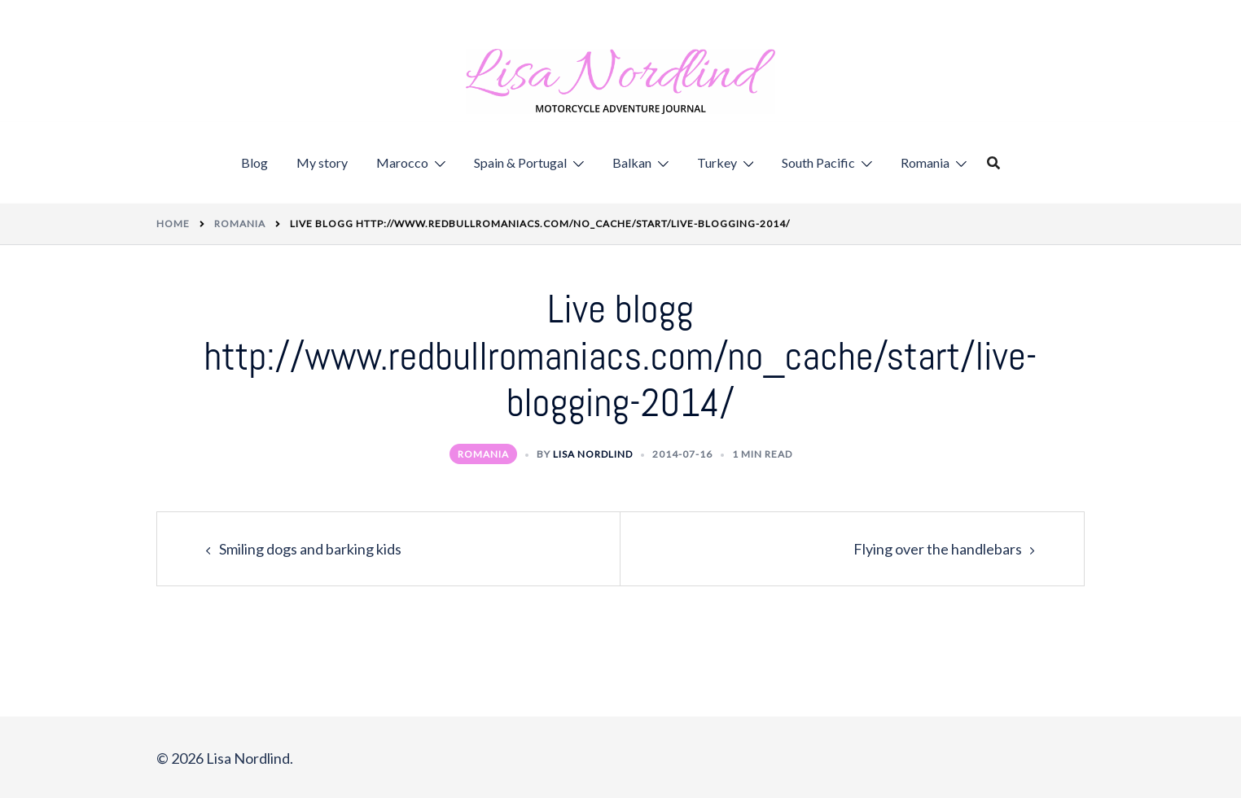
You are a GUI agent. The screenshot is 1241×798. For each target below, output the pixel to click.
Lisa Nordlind (593, 454)
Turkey (717, 162)
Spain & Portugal (520, 162)
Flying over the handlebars (937, 549)
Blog (254, 162)
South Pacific (818, 162)
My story (322, 162)
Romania (925, 162)
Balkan (631, 162)
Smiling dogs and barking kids (310, 549)
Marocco (402, 162)
